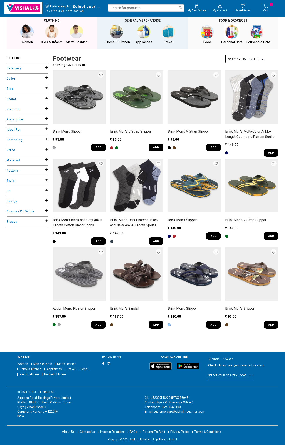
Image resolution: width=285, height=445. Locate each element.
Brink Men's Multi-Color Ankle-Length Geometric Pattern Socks (250, 133)
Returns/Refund (154, 427)
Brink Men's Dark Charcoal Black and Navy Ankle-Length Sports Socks (134, 222)
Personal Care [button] (232, 34)
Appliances (54, 368)
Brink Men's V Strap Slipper (130, 131)
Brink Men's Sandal (124, 308)
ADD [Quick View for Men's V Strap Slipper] (156, 147)
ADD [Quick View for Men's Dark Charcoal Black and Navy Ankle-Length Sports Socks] (156, 241)
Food (84, 368)
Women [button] (27, 34)
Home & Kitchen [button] (118, 34)
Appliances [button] (144, 34)
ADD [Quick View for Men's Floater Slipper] (98, 324)
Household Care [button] (258, 34)
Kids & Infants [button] (52, 34)
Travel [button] (168, 34)
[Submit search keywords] (180, 8)
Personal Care (29, 374)
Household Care (55, 374)
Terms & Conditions (207, 427)
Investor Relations (112, 427)
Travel (71, 368)
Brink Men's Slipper (67, 131)
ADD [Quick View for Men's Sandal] (156, 324)
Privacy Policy (179, 427)
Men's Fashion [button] (76, 34)
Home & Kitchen (30, 368)
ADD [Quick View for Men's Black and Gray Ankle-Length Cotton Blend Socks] (98, 241)
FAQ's (133, 427)
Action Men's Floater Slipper (74, 308)
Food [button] (207, 34)
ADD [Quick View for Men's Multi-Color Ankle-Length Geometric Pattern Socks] (271, 152)
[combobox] (146, 8)
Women (22, 363)
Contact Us (87, 427)
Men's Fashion (66, 363)
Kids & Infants (42, 363)
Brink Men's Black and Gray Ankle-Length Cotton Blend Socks (78, 222)
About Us (68, 427)
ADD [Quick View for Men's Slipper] (98, 147)
